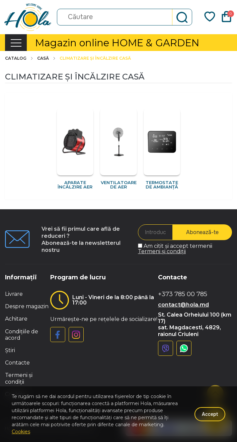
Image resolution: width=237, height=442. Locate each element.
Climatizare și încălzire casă (95, 58)
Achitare (16, 319)
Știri (10, 350)
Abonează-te (202, 232)
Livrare (14, 294)
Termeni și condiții (162, 251)
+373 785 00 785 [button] (182, 294)
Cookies (21, 432)
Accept (210, 414)
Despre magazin (27, 306)
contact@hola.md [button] (183, 304)
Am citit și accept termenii (175, 249)
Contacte (17, 363)
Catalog (19, 58)
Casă (46, 58)
